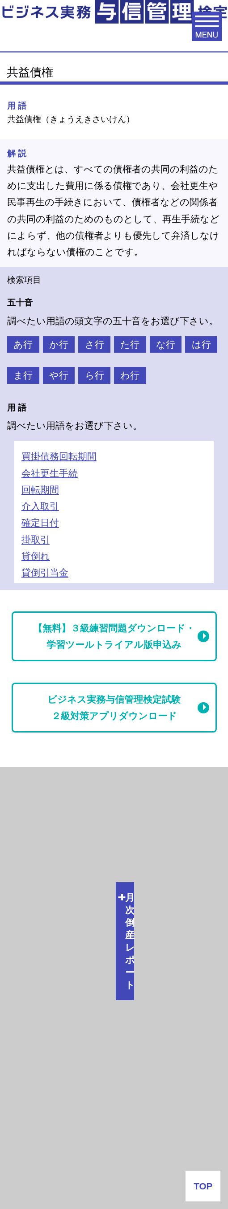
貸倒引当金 (44, 572)
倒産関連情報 (38, 814)
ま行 (23, 375)
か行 (58, 344)
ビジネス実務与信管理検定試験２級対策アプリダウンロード (114, 707)
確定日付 (40, 522)
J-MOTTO (107, 1063)
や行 (58, 375)
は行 (201, 344)
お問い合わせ (114, 1181)
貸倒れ (35, 556)
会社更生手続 (49, 473)
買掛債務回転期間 (59, 456)
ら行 (94, 375)
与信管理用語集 (44, 881)
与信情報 (28, 846)
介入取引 (40, 506)
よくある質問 (114, 1150)
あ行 (23, 344)
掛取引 (35, 539)
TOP (203, 1186)
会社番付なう (53, 979)
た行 (129, 344)
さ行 (94, 344)
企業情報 (114, 1120)
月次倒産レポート (48, 783)
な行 (165, 344)
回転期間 (40, 489)
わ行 (129, 375)
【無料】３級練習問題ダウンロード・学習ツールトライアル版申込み (114, 636)
